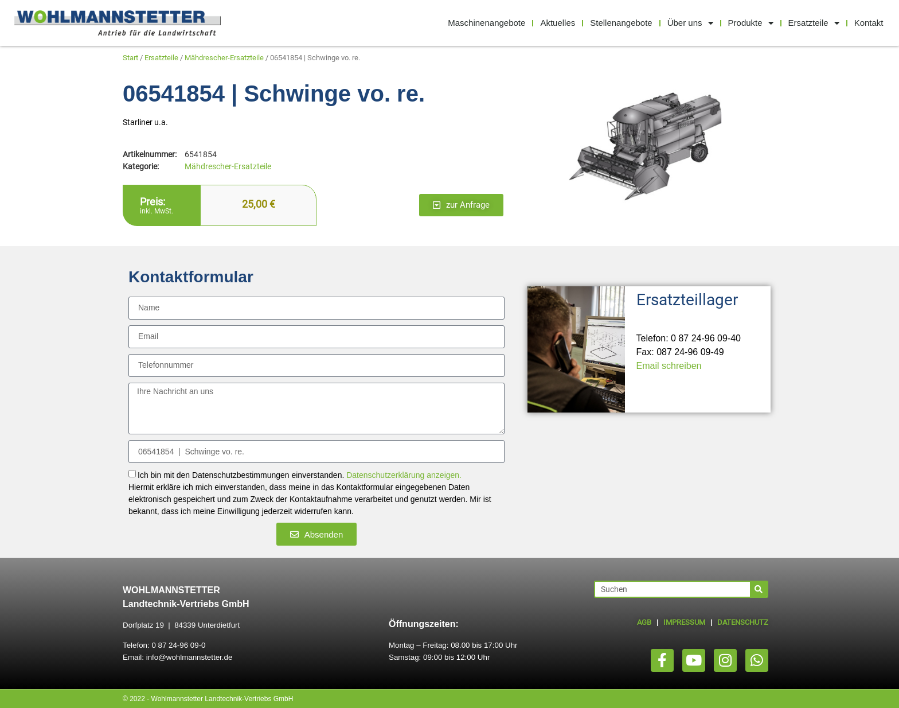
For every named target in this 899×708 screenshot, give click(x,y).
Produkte (750, 23)
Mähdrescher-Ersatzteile (224, 57)
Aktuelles (557, 23)
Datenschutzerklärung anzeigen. (404, 475)
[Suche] (758, 589)
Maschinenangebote (486, 23)
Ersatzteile (813, 23)
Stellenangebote (621, 23)
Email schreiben (669, 366)
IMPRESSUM (684, 622)
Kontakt (869, 23)
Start (130, 57)
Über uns (690, 23)
